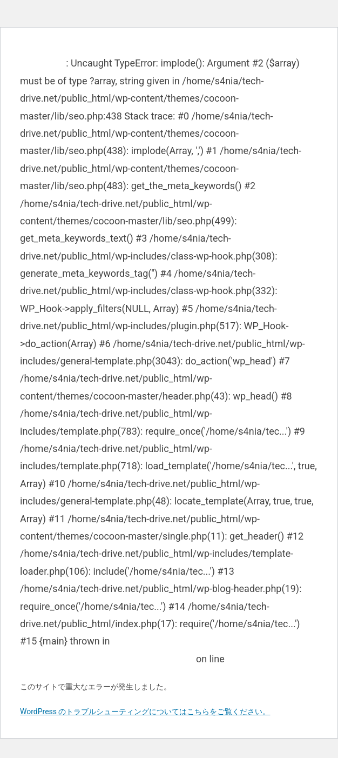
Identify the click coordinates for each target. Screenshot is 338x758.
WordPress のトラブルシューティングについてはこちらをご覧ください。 (145, 711)
